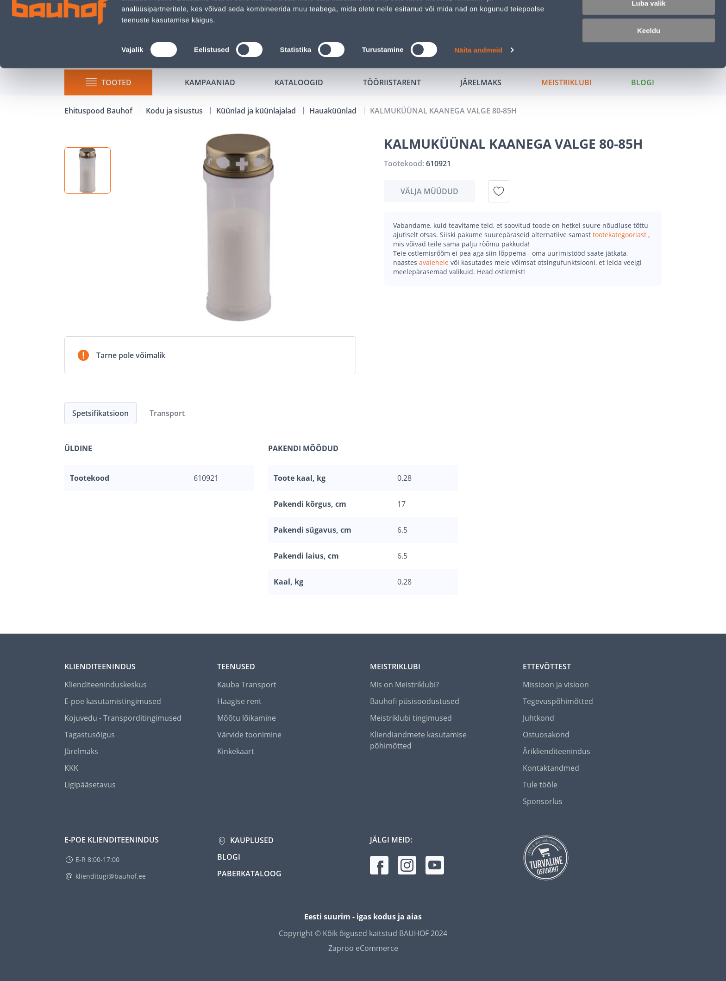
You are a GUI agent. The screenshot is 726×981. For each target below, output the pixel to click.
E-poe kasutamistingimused (112, 701)
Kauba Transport (246, 684)
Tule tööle (540, 785)
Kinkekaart (235, 751)
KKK (71, 768)
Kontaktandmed (551, 768)
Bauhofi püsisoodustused (414, 701)
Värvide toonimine (249, 734)
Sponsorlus (543, 801)
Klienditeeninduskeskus (105, 684)
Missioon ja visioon (556, 684)
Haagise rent (239, 701)
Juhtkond (538, 718)
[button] (87, 170)
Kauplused (251, 840)
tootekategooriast (620, 234)
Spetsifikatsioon (100, 413)
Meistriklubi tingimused (411, 718)
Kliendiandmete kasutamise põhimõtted (418, 740)
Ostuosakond (546, 734)
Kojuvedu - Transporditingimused (123, 718)
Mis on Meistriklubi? (404, 684)
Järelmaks (81, 751)
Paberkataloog (249, 873)
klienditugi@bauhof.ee (110, 876)
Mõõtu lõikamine (246, 718)
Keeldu (648, 78)
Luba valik (648, 50)
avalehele (435, 262)
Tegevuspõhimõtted (558, 701)
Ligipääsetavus (90, 785)
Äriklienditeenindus (556, 751)
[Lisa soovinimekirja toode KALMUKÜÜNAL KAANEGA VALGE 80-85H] (498, 191)
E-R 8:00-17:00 (97, 859)
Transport (167, 413)
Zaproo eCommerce (363, 948)
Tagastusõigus (89, 734)
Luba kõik (648, 23)
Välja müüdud (429, 191)
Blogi (228, 857)
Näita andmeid (478, 97)
